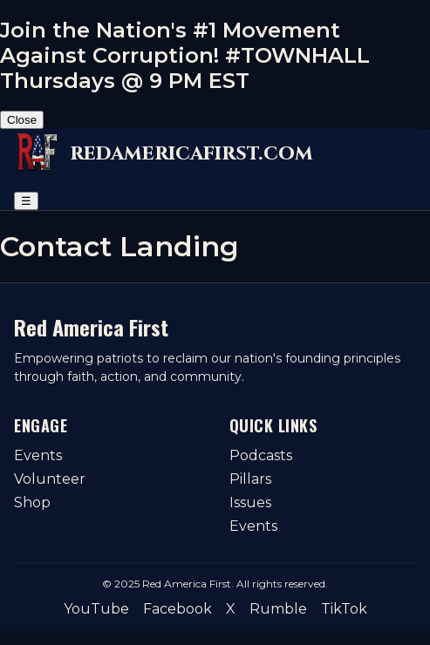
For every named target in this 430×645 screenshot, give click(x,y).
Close (22, 119)
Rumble (278, 609)
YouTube (96, 609)
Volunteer (49, 479)
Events (38, 455)
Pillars (250, 479)
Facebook (177, 609)
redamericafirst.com (191, 153)
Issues (250, 502)
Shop (32, 502)
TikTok (344, 609)
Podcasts (260, 455)
